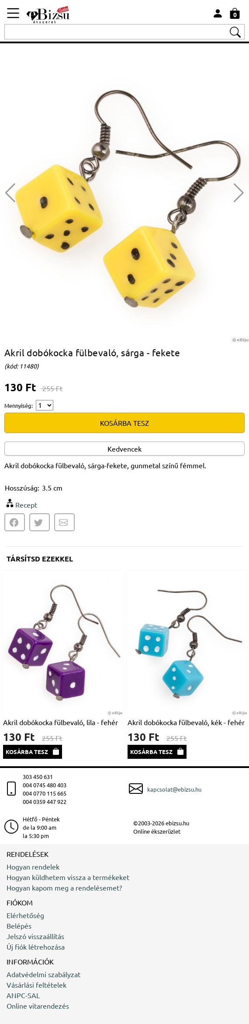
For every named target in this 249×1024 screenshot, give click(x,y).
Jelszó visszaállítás (35, 936)
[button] (239, 193)
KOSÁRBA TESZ (124, 422)
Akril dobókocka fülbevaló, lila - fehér (60, 722)
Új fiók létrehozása (36, 946)
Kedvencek (124, 448)
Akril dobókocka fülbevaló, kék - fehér (186, 722)
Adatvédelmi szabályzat (43, 974)
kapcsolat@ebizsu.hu (174, 789)
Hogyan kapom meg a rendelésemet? (64, 887)
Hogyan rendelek (33, 866)
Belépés (19, 925)
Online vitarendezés (38, 1005)
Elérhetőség (25, 915)
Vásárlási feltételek (36, 984)
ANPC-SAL (23, 995)
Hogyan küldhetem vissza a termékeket (68, 877)
